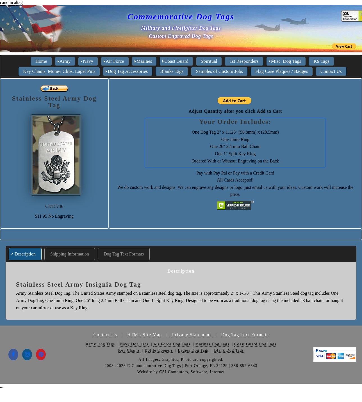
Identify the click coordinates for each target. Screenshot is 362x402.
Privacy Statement (192, 334)
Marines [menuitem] (144, 61)
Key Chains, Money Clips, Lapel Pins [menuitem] (59, 71)
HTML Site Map (144, 334)
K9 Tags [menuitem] (321, 61)
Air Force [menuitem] (115, 61)
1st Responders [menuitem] (243, 61)
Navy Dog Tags (134, 344)
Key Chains (129, 350)
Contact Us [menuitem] (331, 71)
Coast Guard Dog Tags (255, 344)
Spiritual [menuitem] (209, 61)
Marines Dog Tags (212, 344)
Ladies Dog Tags (193, 350)
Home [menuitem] (41, 61)
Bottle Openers (159, 350)
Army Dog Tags (100, 344)
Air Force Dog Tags (171, 344)
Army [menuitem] (65, 61)
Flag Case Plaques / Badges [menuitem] (281, 71)
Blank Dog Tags (229, 350)
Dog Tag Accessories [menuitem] (128, 71)
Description (25, 254)
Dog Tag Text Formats (124, 254)
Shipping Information (69, 254)
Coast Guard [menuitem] (176, 61)
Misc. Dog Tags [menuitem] (286, 61)
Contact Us (106, 334)
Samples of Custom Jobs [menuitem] (219, 71)
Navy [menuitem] (88, 61)
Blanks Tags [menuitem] (171, 71)
